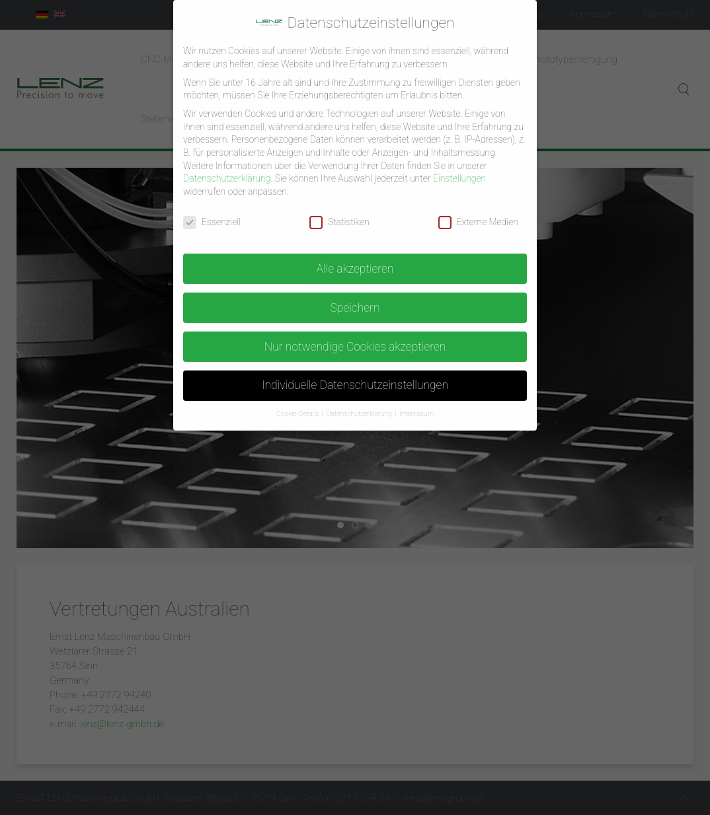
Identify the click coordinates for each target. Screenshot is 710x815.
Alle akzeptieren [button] (355, 258)
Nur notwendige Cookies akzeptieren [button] (355, 336)
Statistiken (339, 211)
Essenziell (212, 211)
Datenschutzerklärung (226, 167)
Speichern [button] (354, 297)
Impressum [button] (416, 403)
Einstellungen (459, 167)
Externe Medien (478, 211)
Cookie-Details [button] (298, 403)
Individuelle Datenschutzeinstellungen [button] (355, 375)
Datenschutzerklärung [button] (359, 403)
